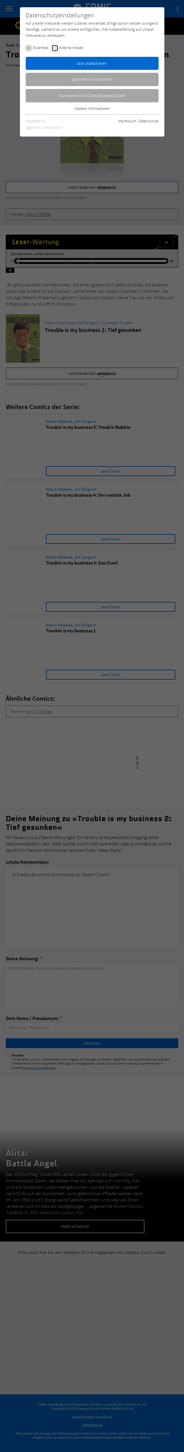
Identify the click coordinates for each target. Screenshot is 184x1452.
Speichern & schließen (92, 79)
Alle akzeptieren (92, 63)
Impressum (127, 121)
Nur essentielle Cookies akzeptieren (92, 95)
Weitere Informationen (92, 108)
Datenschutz (149, 121)
